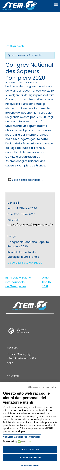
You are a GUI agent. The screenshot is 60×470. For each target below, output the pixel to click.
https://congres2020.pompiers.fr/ (30, 224)
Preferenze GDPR (30, 465)
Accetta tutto (30, 449)
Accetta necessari (30, 457)
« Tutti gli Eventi (14, 46)
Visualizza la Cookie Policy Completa (21, 437)
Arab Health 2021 (46, 282)
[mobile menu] (56, 4)
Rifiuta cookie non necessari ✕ (42, 387)
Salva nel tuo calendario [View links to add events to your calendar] (26, 179)
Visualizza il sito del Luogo (24, 262)
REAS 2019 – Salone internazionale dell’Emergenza (18, 282)
